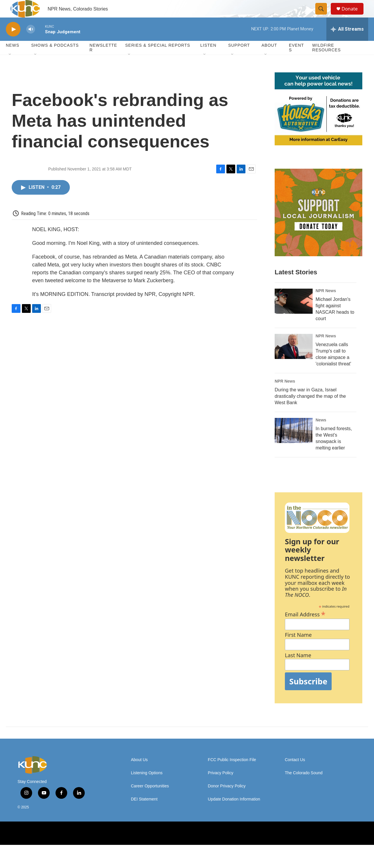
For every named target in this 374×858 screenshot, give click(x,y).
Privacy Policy (220, 786)
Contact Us (295, 773)
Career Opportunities (150, 799)
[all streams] (347, 42)
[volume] (31, 42)
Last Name (298, 668)
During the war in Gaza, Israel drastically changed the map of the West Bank (310, 409)
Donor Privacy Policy (226, 799)
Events (296, 60)
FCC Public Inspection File (232, 773)
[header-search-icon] (324, 15)
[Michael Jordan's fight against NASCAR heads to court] (294, 314)
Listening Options (146, 786)
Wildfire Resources (326, 60)
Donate (353, 15)
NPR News (326, 303)
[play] (13, 42)
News (321, 433)
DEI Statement (144, 812)
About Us (139, 773)
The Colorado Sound (304, 786)
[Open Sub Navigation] (10, 67)
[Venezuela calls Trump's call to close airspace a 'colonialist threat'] (294, 359)
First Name (298, 648)
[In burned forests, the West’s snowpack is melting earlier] (294, 443)
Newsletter (103, 60)
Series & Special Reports (157, 58)
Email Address (305, 626)
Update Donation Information (234, 812)
